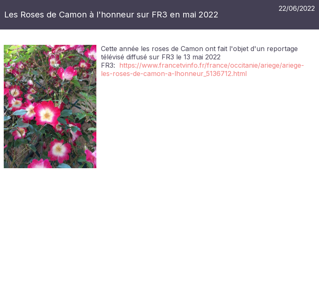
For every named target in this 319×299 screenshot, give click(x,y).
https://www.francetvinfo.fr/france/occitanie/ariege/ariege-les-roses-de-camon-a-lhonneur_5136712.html (202, 69)
